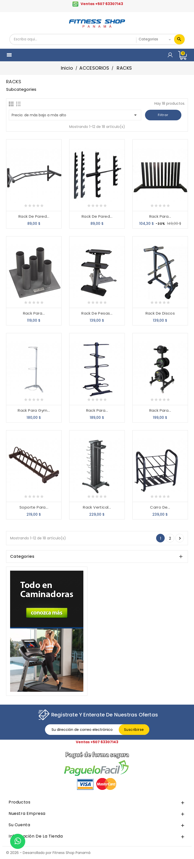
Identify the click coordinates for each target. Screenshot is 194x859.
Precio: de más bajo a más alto (75, 115)
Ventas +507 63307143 (102, 3)
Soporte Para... (33, 507)
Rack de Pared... (97, 216)
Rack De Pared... (33, 216)
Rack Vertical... (97, 507)
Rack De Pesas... (96, 313)
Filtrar (163, 115)
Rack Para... (160, 216)
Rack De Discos (160, 313)
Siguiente (180, 538)
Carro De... (160, 507)
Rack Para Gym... (34, 410)
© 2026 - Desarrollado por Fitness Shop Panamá (48, 852)
